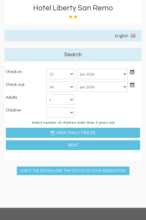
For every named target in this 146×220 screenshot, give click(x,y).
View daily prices (75, 132)
